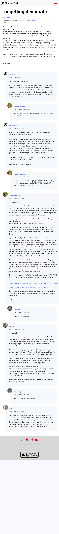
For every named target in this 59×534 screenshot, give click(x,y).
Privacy (36, 448)
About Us (30, 448)
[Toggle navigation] (55, 3)
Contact (18, 448)
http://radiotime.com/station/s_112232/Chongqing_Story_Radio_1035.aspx (34, 283)
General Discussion (30, 20)
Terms (41, 448)
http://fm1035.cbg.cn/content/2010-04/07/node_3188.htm (28, 287)
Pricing (24, 448)
